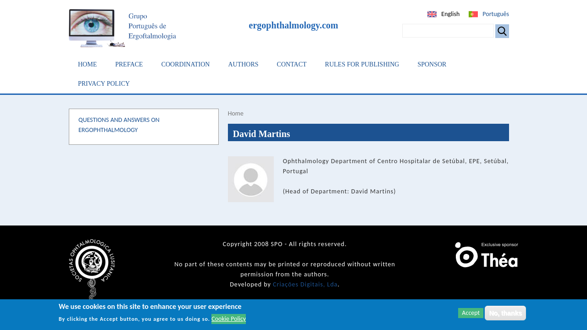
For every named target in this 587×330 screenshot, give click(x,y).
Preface (129, 64)
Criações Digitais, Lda (305, 284)
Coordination (185, 64)
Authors (243, 64)
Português (495, 14)
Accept (471, 313)
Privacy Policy (104, 83)
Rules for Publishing (362, 64)
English (450, 14)
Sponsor (431, 64)
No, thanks (505, 313)
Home (87, 64)
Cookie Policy (228, 319)
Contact (292, 64)
